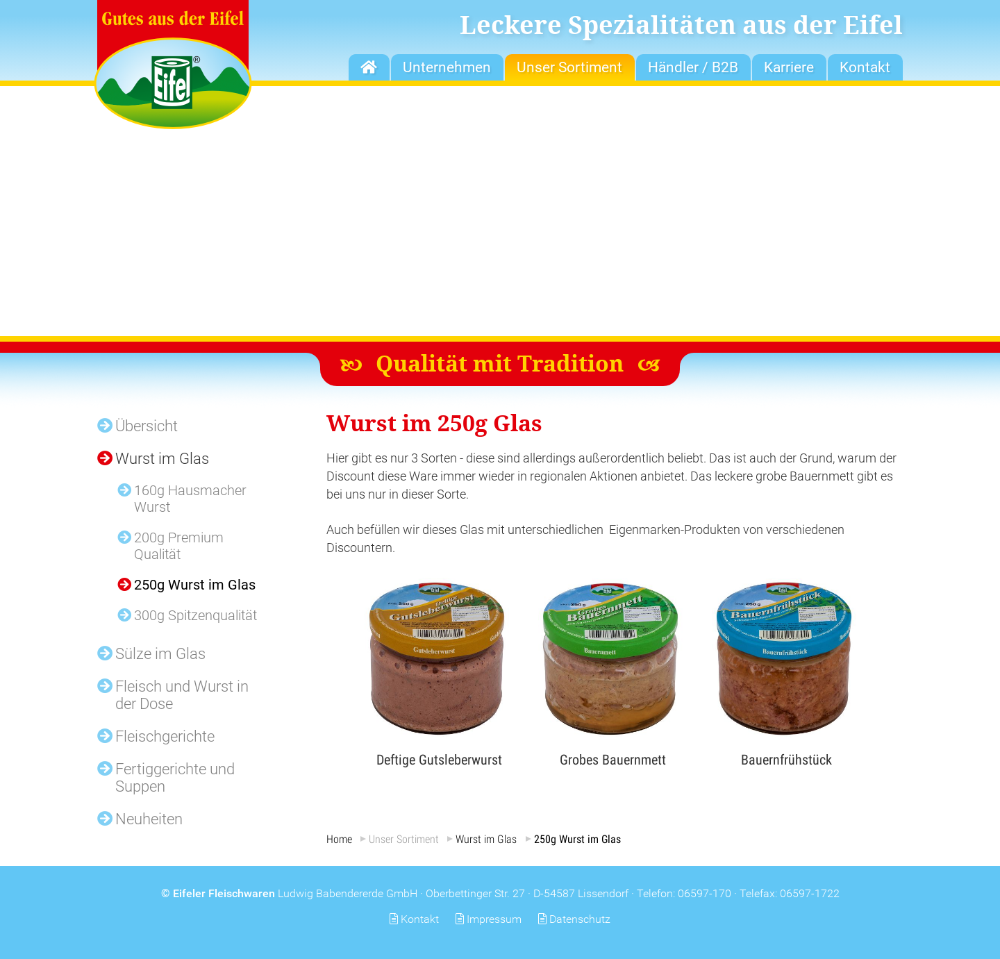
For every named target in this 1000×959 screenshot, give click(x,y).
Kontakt (420, 919)
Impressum (494, 919)
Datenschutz (579, 919)
